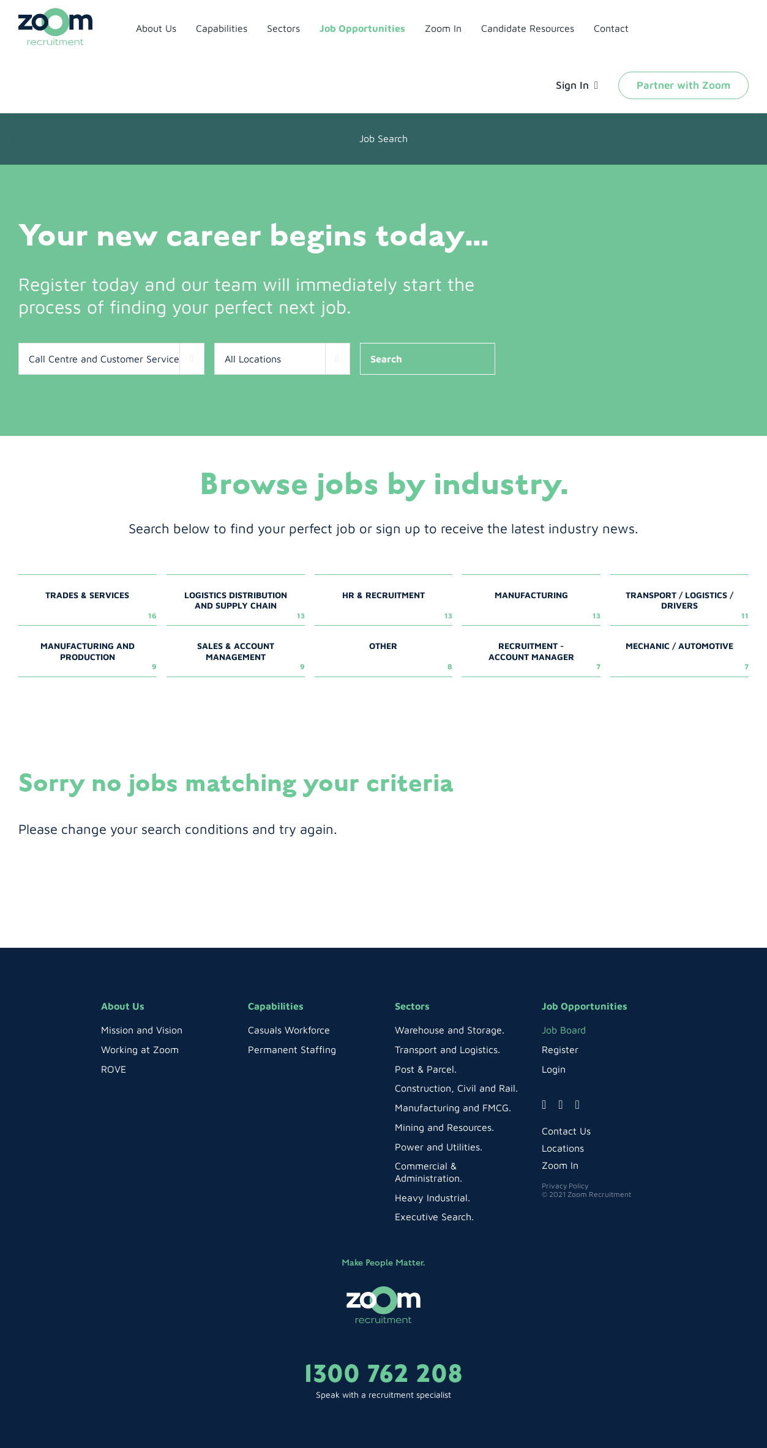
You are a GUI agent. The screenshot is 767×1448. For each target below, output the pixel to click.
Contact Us (566, 1130)
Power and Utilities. (438, 1146)
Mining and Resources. (444, 1127)
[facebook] (544, 1104)
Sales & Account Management (251, 655)
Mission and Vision (141, 1029)
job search (383, 138)
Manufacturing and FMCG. (453, 1107)
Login (554, 1069)
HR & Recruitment (397, 605)
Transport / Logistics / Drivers (687, 605)
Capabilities (276, 1005)
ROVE (113, 1069)
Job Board (564, 1029)
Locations (563, 1148)
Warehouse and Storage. (449, 1029)
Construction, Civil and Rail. (456, 1088)
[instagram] (560, 1104)
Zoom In (560, 1165)
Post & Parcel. (426, 1069)
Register (560, 1049)
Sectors (412, 1005)
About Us (122, 1005)
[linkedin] (577, 1104)
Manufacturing (548, 605)
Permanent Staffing (292, 1049)
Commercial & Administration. (428, 1172)
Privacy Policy (565, 1185)
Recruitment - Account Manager (544, 655)
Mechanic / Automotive (687, 655)
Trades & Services (100, 605)
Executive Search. (434, 1216)
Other (410, 655)
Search (386, 358)
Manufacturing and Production (98, 655)
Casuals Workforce (289, 1029)
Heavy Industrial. (432, 1197)
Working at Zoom (140, 1049)
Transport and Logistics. (447, 1049)
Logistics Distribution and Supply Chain (244, 605)
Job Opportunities (584, 1005)
